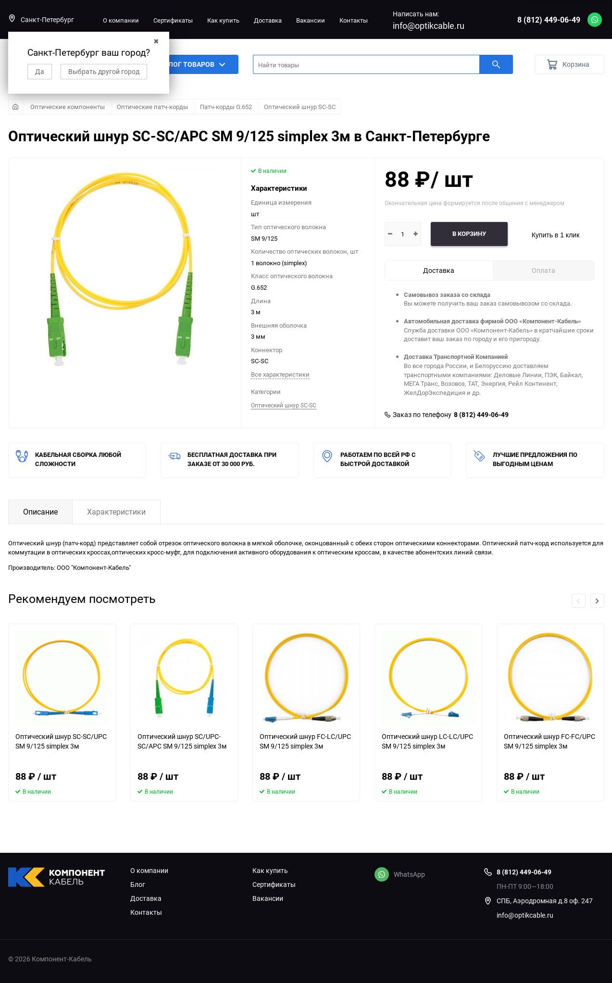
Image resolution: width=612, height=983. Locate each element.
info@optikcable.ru (428, 25)
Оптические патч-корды (152, 106)
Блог (137, 884)
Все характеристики (280, 374)
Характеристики (116, 511)
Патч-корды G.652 (226, 106)
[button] (597, 601)
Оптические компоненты (67, 106)
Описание (40, 511)
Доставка (268, 20)
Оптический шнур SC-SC (300, 106)
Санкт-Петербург (41, 19)
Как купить (223, 20)
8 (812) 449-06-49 (548, 19)
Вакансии (310, 20)
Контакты (353, 20)
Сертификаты (173, 20)
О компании (121, 20)
